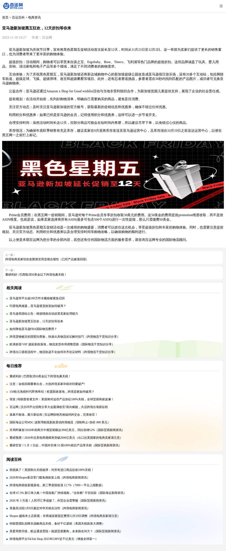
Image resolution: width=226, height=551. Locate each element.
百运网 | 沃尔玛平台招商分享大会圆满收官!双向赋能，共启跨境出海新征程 (59, 407)
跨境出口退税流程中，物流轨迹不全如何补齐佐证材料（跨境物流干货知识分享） (63, 352)
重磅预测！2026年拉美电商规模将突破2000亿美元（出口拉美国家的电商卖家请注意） (66, 437)
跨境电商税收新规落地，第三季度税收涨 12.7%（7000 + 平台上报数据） (57, 485)
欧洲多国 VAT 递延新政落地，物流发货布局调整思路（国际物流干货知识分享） (62, 344)
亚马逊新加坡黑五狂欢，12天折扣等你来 (36, 321)
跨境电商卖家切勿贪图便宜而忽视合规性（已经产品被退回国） (47, 259)
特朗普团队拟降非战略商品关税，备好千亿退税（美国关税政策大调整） (57, 523)
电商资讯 (34, 17)
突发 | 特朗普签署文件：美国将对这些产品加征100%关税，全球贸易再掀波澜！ (62, 399)
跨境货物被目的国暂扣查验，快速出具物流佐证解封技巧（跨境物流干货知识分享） (65, 336)
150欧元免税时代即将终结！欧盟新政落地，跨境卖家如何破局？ (52, 391)
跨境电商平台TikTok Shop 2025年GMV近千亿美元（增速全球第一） (54, 539)
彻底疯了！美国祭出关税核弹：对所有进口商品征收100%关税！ (52, 469)
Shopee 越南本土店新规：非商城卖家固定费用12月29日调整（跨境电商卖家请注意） (65, 516)
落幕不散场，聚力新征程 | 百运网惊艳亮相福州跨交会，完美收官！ (54, 414)
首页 (5, 17)
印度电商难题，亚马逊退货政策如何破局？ (38, 306)
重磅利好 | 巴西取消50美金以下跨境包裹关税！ (36, 274)
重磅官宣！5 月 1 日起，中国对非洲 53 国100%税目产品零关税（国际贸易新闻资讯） (66, 445)
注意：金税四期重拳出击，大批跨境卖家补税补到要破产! (48, 384)
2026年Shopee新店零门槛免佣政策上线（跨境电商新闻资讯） (50, 477)
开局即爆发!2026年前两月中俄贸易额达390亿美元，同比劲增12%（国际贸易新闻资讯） (67, 430)
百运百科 (18, 17)
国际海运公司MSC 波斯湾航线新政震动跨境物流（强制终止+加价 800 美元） (60, 422)
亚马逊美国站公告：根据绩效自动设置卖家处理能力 (44, 313)
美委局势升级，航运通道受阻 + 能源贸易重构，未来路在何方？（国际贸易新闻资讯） (66, 531)
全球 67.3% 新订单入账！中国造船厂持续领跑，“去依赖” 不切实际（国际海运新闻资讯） (68, 493)
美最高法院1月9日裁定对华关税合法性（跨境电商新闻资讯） (50, 508)
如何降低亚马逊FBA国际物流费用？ (33, 329)
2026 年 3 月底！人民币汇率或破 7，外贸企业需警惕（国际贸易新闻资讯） (59, 500)
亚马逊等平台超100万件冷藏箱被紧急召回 (37, 298)
